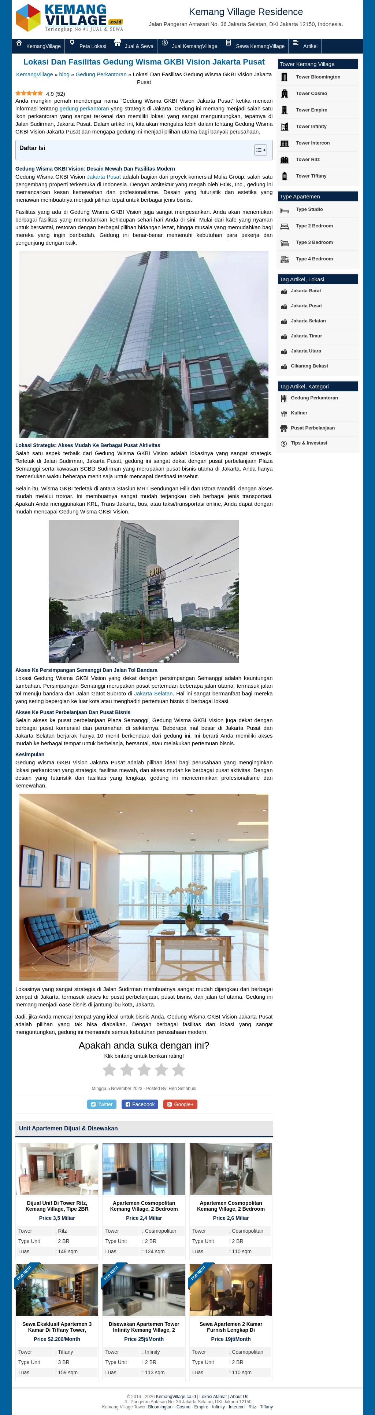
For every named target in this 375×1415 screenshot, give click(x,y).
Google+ (180, 1104)
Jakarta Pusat (103, 176)
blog (64, 74)
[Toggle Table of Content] (257, 150)
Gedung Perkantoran (101, 74)
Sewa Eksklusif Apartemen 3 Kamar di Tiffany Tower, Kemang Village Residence (57, 1330)
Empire (201, 1406)
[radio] (109, 1071)
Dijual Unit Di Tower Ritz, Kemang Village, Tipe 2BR (57, 1206)
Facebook (140, 1104)
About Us (239, 1396)
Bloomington (160, 1406)
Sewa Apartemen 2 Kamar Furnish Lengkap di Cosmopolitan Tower (231, 1330)
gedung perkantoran (84, 108)
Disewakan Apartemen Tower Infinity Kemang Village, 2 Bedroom (144, 1330)
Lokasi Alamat (213, 1396)
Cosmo (183, 1406)
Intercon (237, 1406)
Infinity (218, 1406)
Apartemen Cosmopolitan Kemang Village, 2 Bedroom (144, 1206)
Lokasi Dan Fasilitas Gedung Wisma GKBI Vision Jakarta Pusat (144, 61)
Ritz (252, 1406)
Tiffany (266, 1406)
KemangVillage (34, 74)
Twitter (102, 1104)
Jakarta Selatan (153, 693)
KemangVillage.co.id (176, 1396)
